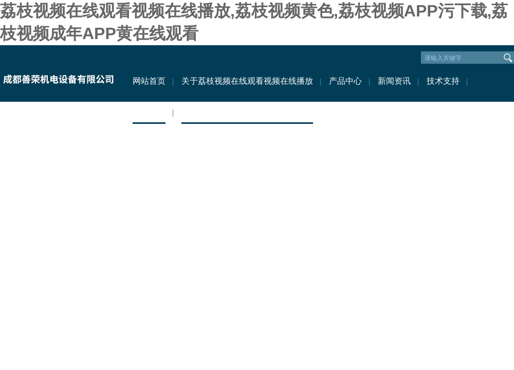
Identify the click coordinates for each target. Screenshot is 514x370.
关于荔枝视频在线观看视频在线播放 (247, 81)
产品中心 (345, 81)
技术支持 (443, 81)
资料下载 (149, 111)
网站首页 (149, 81)
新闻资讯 (394, 81)
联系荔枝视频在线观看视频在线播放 (247, 111)
